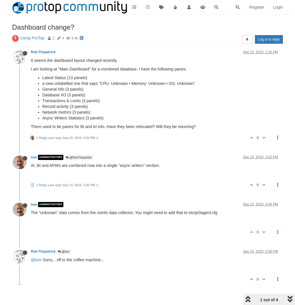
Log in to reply (269, 39)
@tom (63, 251)
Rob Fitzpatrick (43, 52)
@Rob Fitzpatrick (79, 157)
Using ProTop (32, 38)
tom (34, 157)
